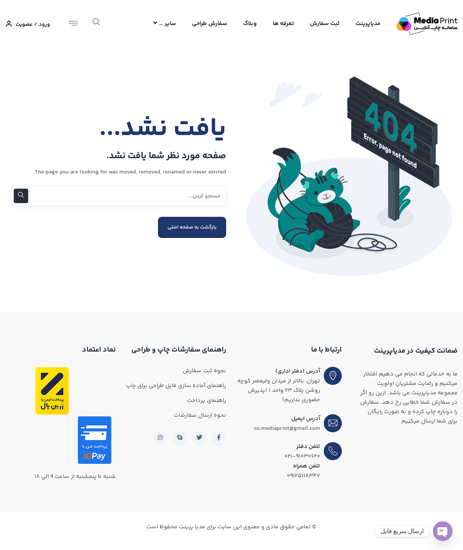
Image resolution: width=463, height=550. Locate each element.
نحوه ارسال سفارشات (200, 415)
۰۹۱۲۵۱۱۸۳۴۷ (303, 475)
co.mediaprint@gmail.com (287, 428)
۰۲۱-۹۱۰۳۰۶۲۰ (302, 456)
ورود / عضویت (27, 24)
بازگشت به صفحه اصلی (192, 227)
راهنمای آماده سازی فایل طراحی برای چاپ (176, 385)
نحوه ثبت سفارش (204, 370)
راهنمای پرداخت (206, 400)
